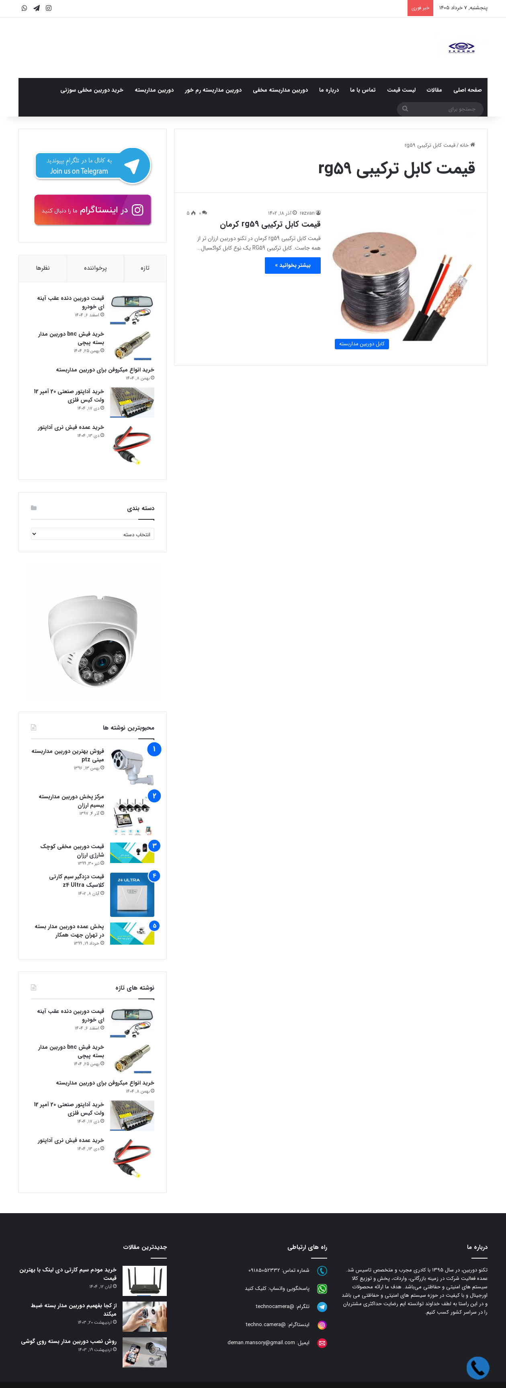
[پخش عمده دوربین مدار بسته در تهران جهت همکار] (132, 934)
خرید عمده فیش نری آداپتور (71, 427)
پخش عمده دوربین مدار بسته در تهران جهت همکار (69, 930)
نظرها (43, 268)
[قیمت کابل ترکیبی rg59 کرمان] (403, 281)
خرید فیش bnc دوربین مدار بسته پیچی (71, 338)
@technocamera (275, 1306)
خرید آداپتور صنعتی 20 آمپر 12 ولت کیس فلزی (69, 395)
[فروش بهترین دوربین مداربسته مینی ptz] (132, 767)
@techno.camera (266, 1324)
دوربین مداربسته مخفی (280, 90)
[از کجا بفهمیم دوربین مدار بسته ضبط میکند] (145, 1317)
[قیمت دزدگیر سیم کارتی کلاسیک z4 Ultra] (132, 895)
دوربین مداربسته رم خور (213, 90)
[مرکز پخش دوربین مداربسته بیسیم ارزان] (132, 815)
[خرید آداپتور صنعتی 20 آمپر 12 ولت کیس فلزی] (132, 402)
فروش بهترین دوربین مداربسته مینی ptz (67, 755)
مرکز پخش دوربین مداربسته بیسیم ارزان (71, 801)
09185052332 (264, 1270)
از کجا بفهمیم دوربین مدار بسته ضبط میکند (74, 1309)
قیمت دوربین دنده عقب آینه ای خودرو (70, 302)
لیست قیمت (401, 90)
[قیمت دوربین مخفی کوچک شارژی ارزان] (132, 853)
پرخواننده (95, 268)
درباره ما (329, 90)
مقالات (434, 90)
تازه (145, 268)
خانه (467, 145)
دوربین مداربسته (154, 90)
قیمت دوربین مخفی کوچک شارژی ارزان (72, 850)
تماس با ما (363, 90)
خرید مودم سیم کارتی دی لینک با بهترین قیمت (68, 1274)
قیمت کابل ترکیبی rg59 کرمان (270, 224)
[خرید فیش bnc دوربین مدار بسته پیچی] (132, 345)
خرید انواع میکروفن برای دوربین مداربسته (105, 369)
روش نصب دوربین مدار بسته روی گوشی (69, 1341)
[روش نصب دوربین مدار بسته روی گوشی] (145, 1352)
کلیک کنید (255, 1288)
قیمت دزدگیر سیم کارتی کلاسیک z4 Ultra (76, 881)
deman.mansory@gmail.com (261, 1343)
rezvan (307, 213)
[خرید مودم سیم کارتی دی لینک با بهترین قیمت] (145, 1281)
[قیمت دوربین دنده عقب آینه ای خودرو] (132, 309)
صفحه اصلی (467, 90)
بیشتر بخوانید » (293, 265)
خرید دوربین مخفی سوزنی (91, 90)
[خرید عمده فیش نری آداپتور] (132, 445)
